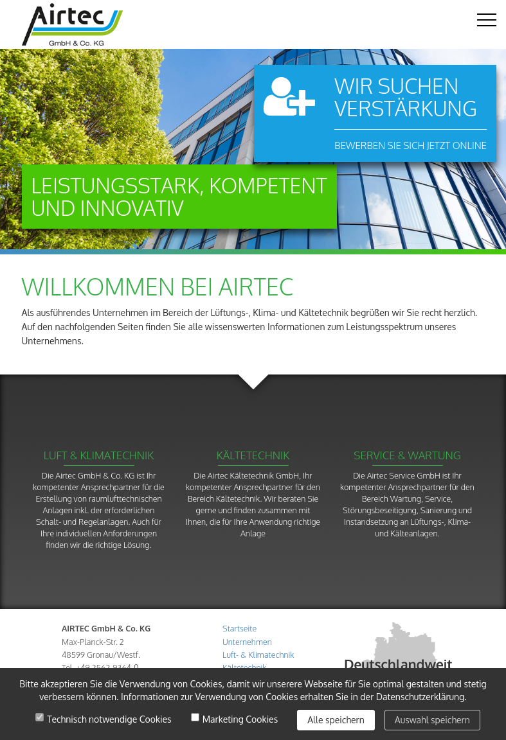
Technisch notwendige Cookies (109, 719)
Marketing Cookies (240, 719)
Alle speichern (336, 719)
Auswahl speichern (432, 719)
